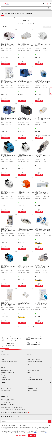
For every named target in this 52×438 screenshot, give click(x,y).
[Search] (26, 7)
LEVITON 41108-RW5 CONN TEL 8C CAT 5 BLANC (8, 193)
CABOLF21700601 (39, 154)
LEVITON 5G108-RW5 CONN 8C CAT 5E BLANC (26, 156)
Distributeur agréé (36, 337)
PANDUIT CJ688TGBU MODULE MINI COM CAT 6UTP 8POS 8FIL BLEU (42, 82)
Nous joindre (4, 364)
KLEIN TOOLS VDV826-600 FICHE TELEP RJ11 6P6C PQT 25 (42, 267)
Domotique (4, 377)
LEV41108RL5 (4, 265)
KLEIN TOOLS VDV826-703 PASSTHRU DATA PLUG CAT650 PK (25, 45)
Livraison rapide (10, 343)
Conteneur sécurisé (6, 390)
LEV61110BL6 (37, 302)
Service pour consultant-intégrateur (10, 393)
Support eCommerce (32, 364)
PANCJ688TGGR (22, 265)
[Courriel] (24, 421)
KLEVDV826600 (38, 265)
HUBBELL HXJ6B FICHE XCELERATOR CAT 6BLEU (8, 119)
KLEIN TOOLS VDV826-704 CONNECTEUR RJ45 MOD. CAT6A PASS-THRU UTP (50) (8, 230)
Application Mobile (32, 386)
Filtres (13, 17)
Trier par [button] (38, 17)
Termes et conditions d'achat (34, 361)
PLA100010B (37, 191)
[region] (26, 430)
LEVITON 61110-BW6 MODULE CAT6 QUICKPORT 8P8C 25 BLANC (8, 82)
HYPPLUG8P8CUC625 (23, 302)
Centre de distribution (6, 357)
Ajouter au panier (5, 64)
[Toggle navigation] (2, 3)
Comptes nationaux (32, 388)
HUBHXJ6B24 (21, 80)
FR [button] (48, 1)
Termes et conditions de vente (9, 361)
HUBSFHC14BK (21, 117)
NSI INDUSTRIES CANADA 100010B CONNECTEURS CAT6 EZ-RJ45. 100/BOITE (42, 193)
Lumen (26, 351)
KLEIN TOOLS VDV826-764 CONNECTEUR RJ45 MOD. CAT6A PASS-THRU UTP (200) (8, 304)
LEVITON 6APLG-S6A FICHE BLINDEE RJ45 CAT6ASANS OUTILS (25, 230)
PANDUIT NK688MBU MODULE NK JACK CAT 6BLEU (8, 156)
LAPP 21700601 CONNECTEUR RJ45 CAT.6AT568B (42, 156)
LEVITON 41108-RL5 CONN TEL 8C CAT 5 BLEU (8, 267)
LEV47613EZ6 (38, 117)
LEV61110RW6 (38, 43)
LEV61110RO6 (21, 191)
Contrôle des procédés (33, 370)
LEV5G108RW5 (21, 154)
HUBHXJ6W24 (4, 43)
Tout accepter (32, 435)
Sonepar (29, 354)
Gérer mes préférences (21, 435)
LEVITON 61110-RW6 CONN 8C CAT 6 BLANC (43, 45)
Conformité (4, 359)
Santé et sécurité (5, 379)
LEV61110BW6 (4, 80)
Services (26, 367)
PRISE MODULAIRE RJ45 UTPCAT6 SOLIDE (25, 304)
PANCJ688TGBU (39, 80)
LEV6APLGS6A (21, 228)
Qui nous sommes (5, 354)
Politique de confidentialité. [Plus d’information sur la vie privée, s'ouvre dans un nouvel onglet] (40, 432)
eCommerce (4, 386)
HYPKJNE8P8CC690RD (40, 228)
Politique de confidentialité (34, 359)
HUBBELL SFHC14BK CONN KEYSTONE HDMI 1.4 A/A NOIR (24, 119)
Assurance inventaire (6, 388)
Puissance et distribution (7, 372)
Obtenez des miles (36, 342)
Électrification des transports (34, 379)
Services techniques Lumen (34, 393)
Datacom (29, 372)
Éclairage (3, 375)
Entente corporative (32, 390)
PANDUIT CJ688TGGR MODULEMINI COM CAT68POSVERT (25, 267)
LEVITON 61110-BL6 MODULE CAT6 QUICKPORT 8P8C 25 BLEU (42, 304)
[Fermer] (49, 425)
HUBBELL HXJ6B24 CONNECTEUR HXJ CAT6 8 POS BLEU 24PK (25, 82)
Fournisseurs (30, 357)
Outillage (29, 377)
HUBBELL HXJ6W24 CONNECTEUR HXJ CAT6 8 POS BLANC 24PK (8, 45)
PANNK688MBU (4, 154)
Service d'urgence (10, 337)
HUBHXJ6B (3, 117)
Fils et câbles (30, 375)
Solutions (26, 383)
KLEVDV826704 (4, 228)
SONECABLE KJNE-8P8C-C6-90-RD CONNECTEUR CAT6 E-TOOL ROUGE (42, 230)
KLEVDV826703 (21, 43)
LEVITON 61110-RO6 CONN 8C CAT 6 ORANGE (26, 193)
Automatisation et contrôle (8, 370)
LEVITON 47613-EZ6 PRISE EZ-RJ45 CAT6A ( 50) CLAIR (42, 119)
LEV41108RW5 (4, 191)
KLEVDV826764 (4, 302)
